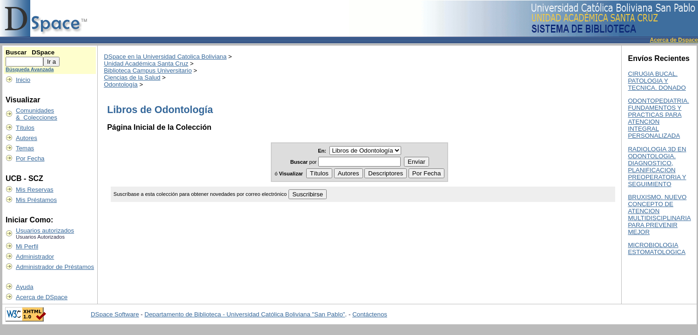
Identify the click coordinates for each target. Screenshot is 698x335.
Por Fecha (30, 158)
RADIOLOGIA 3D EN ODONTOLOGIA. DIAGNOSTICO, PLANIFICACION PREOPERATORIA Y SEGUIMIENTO (657, 167)
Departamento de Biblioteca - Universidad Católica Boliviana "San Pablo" (245, 314)
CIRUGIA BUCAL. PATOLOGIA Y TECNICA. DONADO (656, 80)
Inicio (23, 79)
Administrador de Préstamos (55, 266)
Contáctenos (369, 314)
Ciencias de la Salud (132, 77)
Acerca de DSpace (41, 297)
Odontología (121, 84)
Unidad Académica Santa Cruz (146, 63)
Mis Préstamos (36, 199)
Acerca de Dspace (674, 40)
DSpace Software (115, 314)
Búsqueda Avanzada (30, 69)
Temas (25, 148)
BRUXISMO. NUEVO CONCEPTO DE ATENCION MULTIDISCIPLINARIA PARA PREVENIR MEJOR (659, 214)
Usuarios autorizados (45, 230)
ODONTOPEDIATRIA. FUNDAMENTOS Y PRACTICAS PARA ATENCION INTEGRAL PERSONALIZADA (658, 118)
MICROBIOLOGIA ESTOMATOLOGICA (656, 248)
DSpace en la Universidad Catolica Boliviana (165, 56)
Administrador (35, 256)
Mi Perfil (27, 246)
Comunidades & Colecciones (36, 114)
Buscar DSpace (30, 52)
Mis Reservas (35, 189)
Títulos (25, 127)
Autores (26, 137)
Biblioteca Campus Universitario (148, 70)
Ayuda (25, 286)
